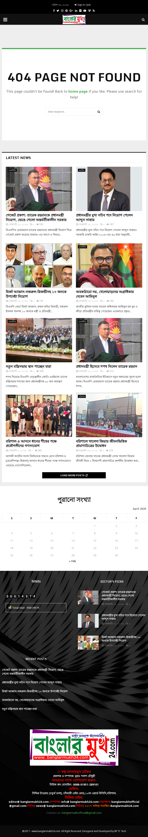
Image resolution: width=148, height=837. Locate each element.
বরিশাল (12, 396)
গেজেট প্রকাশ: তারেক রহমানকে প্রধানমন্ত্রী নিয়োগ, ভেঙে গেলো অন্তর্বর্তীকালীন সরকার (36, 217)
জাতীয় (81, 170)
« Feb (72, 561)
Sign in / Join (83, 4)
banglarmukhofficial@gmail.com (82, 813)
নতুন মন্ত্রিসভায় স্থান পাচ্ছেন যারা (28, 366)
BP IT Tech (120, 831)
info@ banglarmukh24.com (79, 802)
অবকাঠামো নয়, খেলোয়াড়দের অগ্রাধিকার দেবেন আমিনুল (105, 294)
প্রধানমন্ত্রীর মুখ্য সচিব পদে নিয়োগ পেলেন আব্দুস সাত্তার (104, 217)
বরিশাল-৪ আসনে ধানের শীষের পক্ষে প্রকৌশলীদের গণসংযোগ (31, 443)
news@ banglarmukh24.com (55, 806)
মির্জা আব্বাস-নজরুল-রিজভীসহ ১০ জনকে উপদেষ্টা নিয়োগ (36, 294)
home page (78, 91)
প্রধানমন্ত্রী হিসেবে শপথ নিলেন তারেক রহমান (106, 366)
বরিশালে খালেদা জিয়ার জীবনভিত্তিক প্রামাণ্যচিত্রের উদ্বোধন (101, 443)
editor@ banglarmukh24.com (29, 802)
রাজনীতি (12, 170)
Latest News (18, 158)
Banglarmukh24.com (124, 806)
